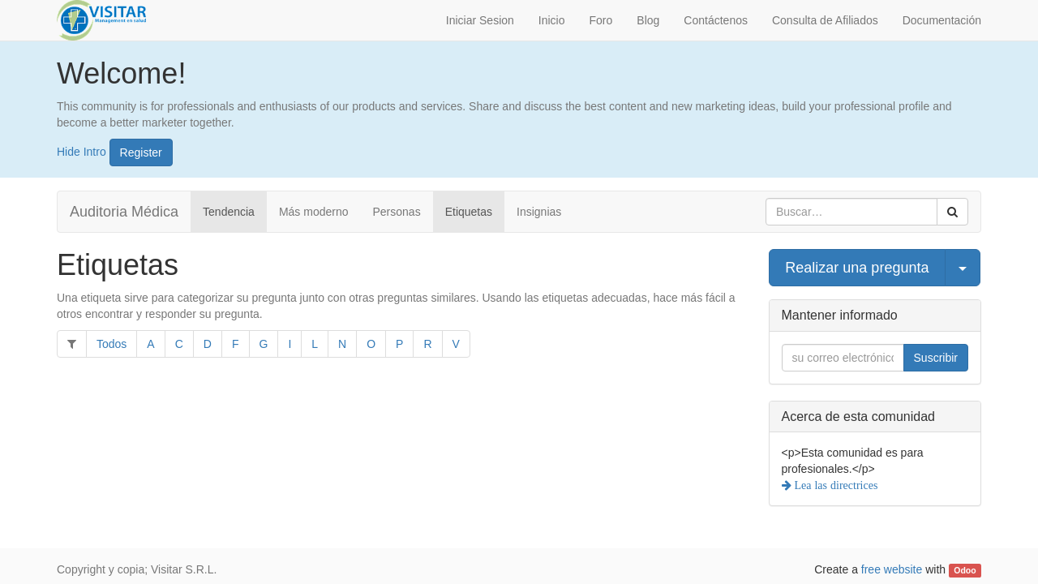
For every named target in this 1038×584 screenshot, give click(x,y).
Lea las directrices (834, 485)
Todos (112, 343)
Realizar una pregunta (857, 268)
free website (891, 569)
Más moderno (314, 211)
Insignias (539, 211)
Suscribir (936, 357)
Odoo (965, 570)
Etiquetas (468, 211)
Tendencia (229, 211)
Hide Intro (81, 150)
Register (141, 152)
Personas (397, 211)
